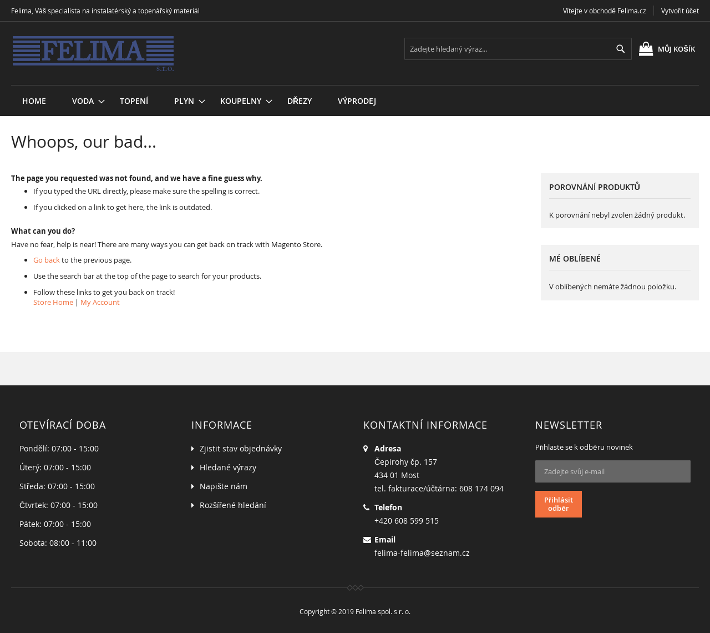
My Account (100, 302)
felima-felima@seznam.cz (422, 552)
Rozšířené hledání (233, 505)
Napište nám (223, 486)
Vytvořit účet (680, 10)
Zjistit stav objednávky (241, 448)
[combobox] (518, 49)
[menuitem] (83, 100)
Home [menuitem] (34, 101)
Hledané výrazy (228, 467)
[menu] (355, 85)
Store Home (53, 302)
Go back (46, 260)
